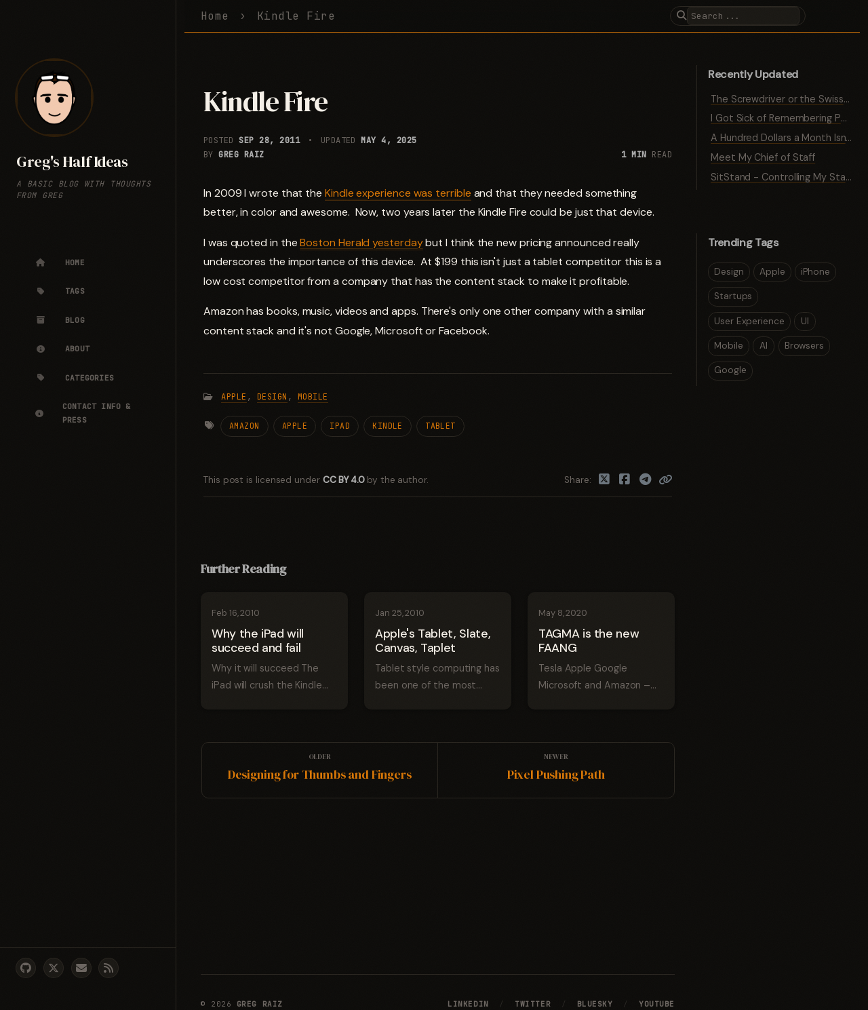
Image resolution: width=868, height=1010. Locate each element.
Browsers (804, 345)
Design (272, 396)
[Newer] (556, 770)
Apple (233, 396)
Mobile (313, 396)
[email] (81, 967)
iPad (340, 426)
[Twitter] (604, 480)
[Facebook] (625, 480)
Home (215, 16)
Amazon (244, 426)
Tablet (440, 426)
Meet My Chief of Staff (763, 157)
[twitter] (53, 967)
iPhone (815, 271)
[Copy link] (665, 480)
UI (805, 321)
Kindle (387, 426)
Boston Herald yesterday (361, 242)
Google (730, 370)
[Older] (320, 770)
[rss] (108, 967)
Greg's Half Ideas (71, 161)
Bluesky (595, 1004)
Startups (733, 296)
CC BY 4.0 (345, 480)
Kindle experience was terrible (398, 193)
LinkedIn (468, 1004)
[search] (743, 16)
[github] (25, 967)
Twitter (533, 1004)
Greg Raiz (241, 154)
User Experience (749, 321)
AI (764, 345)
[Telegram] (646, 480)
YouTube (657, 1004)
